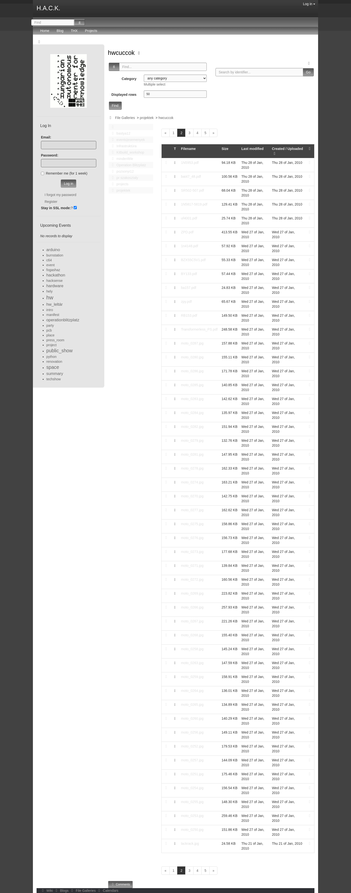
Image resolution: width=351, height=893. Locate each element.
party (50, 325)
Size (225, 149)
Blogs (61, 891)
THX (74, 31)
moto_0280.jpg (192, 357)
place (50, 335)
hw (49, 297)
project (51, 345)
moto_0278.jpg (192, 468)
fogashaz (53, 270)
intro (49, 310)
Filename (188, 149)
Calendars (107, 891)
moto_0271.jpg (192, 566)
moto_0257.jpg (192, 760)
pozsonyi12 (121, 171)
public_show (59, 350)
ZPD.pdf (187, 232)
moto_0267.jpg (192, 621)
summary (54, 373)
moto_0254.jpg (192, 788)
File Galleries (125, 118)
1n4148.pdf (189, 246)
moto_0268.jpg (192, 635)
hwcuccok (122, 52)
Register (51, 202)
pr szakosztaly (123, 178)
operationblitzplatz (62, 320)
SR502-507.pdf (192, 190)
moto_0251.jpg (192, 774)
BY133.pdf (189, 274)
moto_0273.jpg (192, 552)
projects (118, 184)
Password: (49, 155)
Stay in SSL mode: (56, 208)
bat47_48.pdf (191, 176)
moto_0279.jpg (192, 440)
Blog (60, 31)
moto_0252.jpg (192, 746)
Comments (120, 884)
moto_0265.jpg (192, 705)
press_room (55, 340)
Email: (46, 137)
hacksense (54, 281)
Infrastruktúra (123, 146)
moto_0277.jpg (192, 510)
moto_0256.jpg (192, 732)
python (51, 357)
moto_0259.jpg (192, 677)
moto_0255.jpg (192, 802)
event (50, 265)
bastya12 (119, 133)
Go (308, 72)
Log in (309, 4)
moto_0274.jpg (192, 482)
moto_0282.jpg (192, 427)
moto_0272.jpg (192, 579)
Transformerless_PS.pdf (199, 329)
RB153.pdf (189, 315)
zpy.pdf (186, 302)
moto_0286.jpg (192, 371)
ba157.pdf (188, 288)
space (52, 367)
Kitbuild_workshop (126, 152)
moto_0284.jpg (192, 413)
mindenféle (121, 159)
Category (129, 79)
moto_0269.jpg (192, 593)
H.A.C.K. (48, 8)
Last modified (252, 149)
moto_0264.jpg (192, 691)
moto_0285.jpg (192, 385)
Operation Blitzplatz (127, 165)
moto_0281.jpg (192, 454)
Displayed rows (123, 95)
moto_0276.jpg (192, 538)
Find (115, 106)
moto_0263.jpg (192, 663)
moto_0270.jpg (192, 496)
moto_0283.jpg (192, 399)
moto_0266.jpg (192, 607)
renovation (54, 361)
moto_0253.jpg (192, 816)
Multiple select (155, 84)
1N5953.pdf (189, 163)
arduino (53, 249)
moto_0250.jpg (192, 830)
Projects (91, 31)
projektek (147, 118)
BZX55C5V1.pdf (193, 260)
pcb (49, 330)
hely (49, 291)
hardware (54, 286)
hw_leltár (54, 304)
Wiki (47, 891)
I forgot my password (60, 195)
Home (44, 31)
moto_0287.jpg (192, 343)
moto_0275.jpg (192, 524)
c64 (49, 260)
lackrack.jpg (190, 843)
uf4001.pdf (189, 218)
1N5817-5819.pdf (194, 204)
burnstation (54, 255)
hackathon (55, 275)
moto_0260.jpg (192, 718)
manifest (52, 315)
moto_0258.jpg (192, 649)
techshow (53, 379)
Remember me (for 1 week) (64, 173)
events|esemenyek (127, 140)
